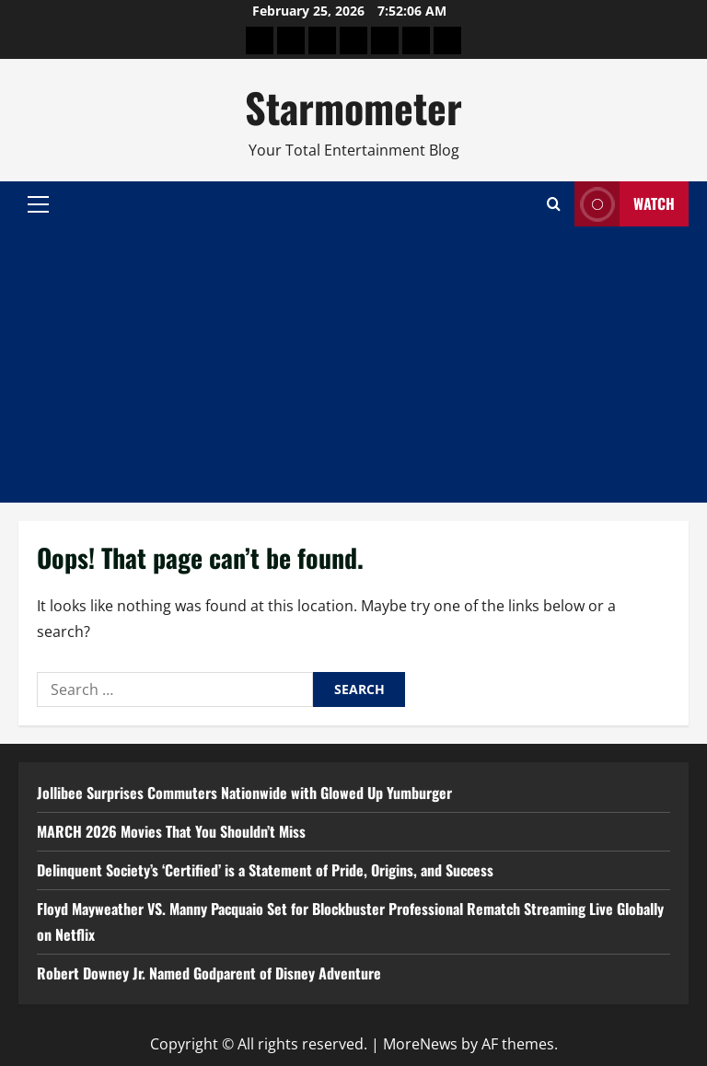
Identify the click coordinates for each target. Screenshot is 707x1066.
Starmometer (353, 107)
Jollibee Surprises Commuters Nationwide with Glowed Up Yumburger (244, 793)
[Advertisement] (353, 364)
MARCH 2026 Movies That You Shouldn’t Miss (171, 831)
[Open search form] (554, 204)
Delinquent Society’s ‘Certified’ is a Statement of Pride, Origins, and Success (265, 870)
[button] (38, 204)
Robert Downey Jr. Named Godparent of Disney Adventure (209, 973)
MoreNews (420, 1044)
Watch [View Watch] (624, 203)
